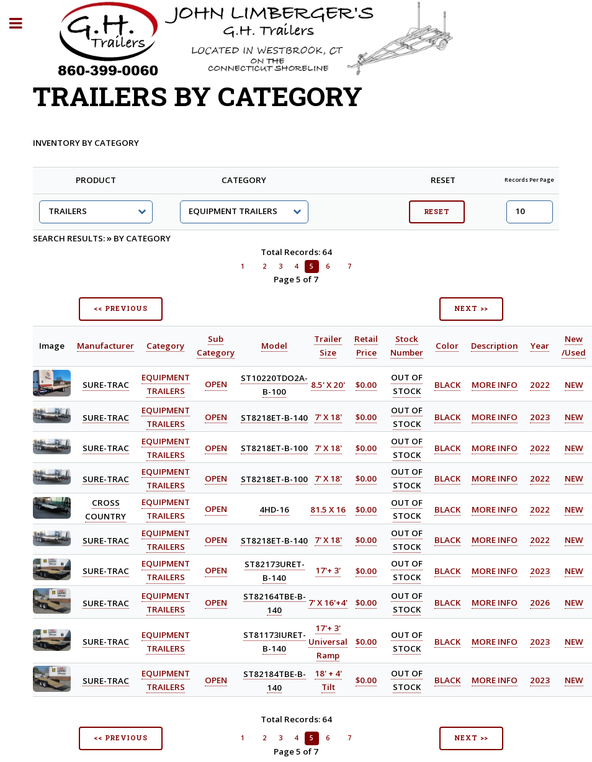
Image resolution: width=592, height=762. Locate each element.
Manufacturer (105, 345)
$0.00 (366, 384)
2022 (540, 384)
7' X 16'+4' (328, 602)
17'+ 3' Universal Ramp (328, 641)
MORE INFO (495, 384)
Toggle (22, 23)
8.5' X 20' (328, 384)
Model (274, 345)
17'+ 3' (328, 570)
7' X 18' (328, 417)
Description (494, 345)
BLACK (447, 384)
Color (447, 345)
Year (540, 345)
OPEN (216, 384)
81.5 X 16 (328, 509)
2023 (540, 417)
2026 (540, 602)
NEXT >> (471, 308)
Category (165, 345)
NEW (574, 384)
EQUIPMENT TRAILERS (165, 384)
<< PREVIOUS (121, 308)
